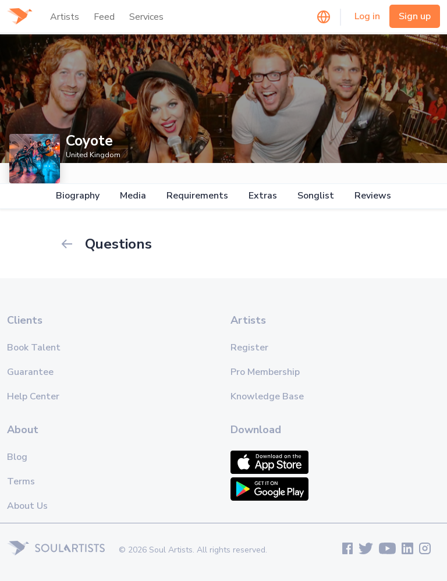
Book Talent (34, 347)
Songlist (315, 196)
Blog (17, 457)
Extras (263, 196)
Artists (64, 16)
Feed (104, 16)
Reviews (372, 196)
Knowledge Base (267, 396)
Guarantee (30, 372)
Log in (367, 16)
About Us (27, 506)
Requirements (197, 196)
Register (249, 347)
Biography (78, 196)
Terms (21, 481)
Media (133, 196)
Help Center (33, 396)
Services (146, 16)
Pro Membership (265, 372)
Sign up (415, 16)
